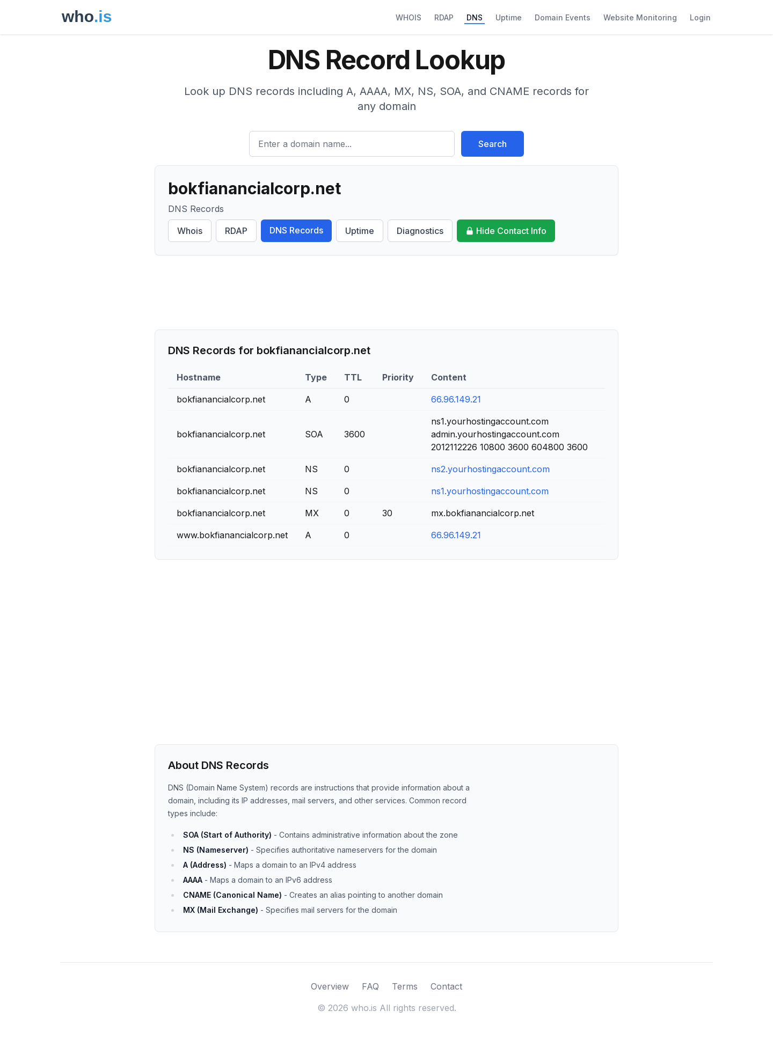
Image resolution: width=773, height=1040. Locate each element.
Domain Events (562, 17)
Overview (330, 986)
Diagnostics (420, 230)
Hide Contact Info (505, 230)
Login (700, 17)
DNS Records (296, 230)
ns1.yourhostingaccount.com (490, 491)
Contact (446, 986)
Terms (405, 986)
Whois (189, 230)
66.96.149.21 (456, 399)
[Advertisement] (386, 292)
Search (492, 143)
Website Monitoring (640, 17)
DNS (474, 17)
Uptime (508, 17)
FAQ (370, 986)
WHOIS (408, 17)
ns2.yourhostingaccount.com (490, 469)
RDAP (444, 17)
